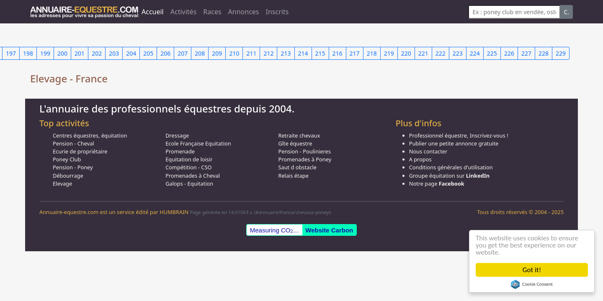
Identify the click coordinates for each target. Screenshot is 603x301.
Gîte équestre (295, 143)
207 (183, 53)
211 (251, 53)
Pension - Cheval (73, 143)
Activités (183, 11)
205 (148, 53)
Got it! (532, 269)
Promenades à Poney (304, 159)
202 (97, 53)
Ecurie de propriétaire (80, 151)
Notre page (436, 183)
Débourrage (68, 175)
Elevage (62, 183)
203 (114, 53)
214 (303, 53)
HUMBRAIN (174, 212)
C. (566, 12)
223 (458, 53)
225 (492, 53)
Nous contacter (428, 151)
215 (320, 53)
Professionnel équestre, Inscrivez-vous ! (458, 135)
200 (62, 53)
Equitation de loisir (188, 159)
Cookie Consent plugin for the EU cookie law (532, 284)
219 (389, 53)
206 (165, 53)
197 (11, 53)
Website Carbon (329, 230)
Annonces (243, 11)
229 (561, 53)
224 (475, 53)
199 (45, 53)
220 (406, 53)
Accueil (153, 11)
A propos (420, 159)
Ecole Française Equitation (198, 143)
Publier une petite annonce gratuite (454, 143)
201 (80, 53)
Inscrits (277, 11)
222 (441, 53)
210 (234, 53)
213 (286, 53)
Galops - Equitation (189, 183)
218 (372, 53)
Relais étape (293, 175)
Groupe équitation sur (449, 175)
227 (526, 53)
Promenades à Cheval (192, 175)
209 (217, 53)
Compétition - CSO (188, 167)
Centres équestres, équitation (90, 135)
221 (423, 53)
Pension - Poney (73, 167)
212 (268, 53)
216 (337, 53)
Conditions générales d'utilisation (451, 167)
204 (131, 53)
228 (544, 53)
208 (200, 53)
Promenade (180, 151)
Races (212, 11)
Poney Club (67, 159)
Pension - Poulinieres (304, 151)
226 (509, 53)
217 (355, 53)
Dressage (177, 135)
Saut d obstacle (297, 167)
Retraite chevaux (299, 135)
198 (28, 53)
